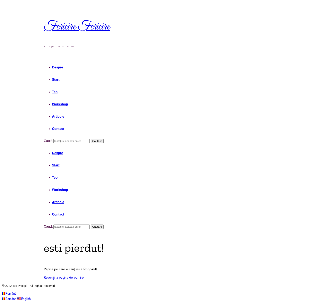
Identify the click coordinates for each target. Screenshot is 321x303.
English (24, 298)
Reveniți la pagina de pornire (64, 277)
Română (9, 293)
